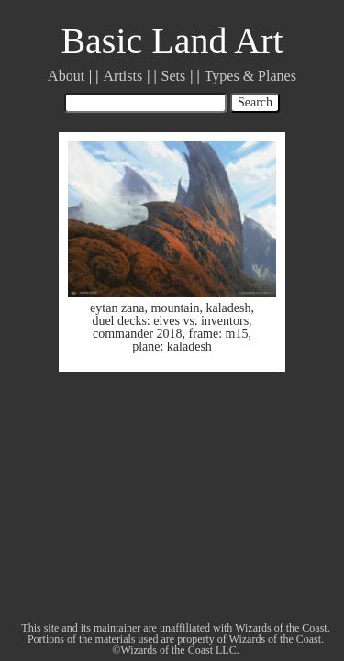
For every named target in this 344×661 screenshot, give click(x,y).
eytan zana (117, 308)
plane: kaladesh (172, 346)
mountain (175, 308)
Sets (173, 76)
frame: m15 (219, 334)
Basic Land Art (172, 41)
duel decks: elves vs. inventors (170, 321)
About (66, 76)
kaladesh (227, 308)
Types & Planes (250, 76)
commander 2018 (138, 334)
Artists (123, 76)
